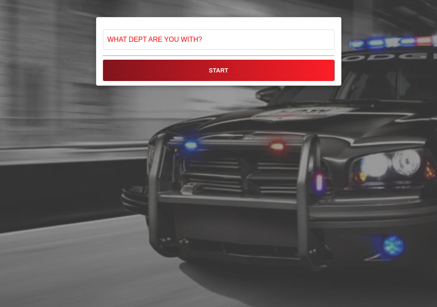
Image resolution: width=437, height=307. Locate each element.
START (218, 70)
